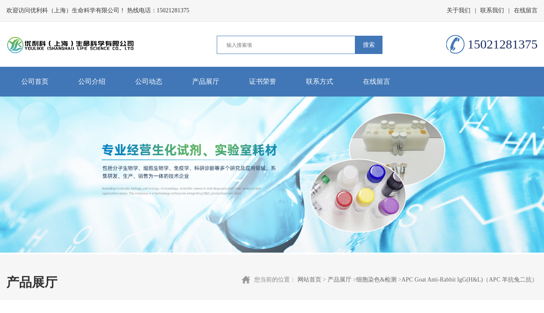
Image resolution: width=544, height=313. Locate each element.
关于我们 (458, 10)
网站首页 (309, 279)
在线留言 (526, 10)
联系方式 (319, 81)
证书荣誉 (262, 81)
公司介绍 (91, 81)
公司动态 (148, 81)
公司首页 (34, 81)
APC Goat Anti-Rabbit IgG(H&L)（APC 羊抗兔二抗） (470, 279)
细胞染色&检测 (376, 279)
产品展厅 (205, 81)
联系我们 (492, 10)
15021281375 (173, 10)
